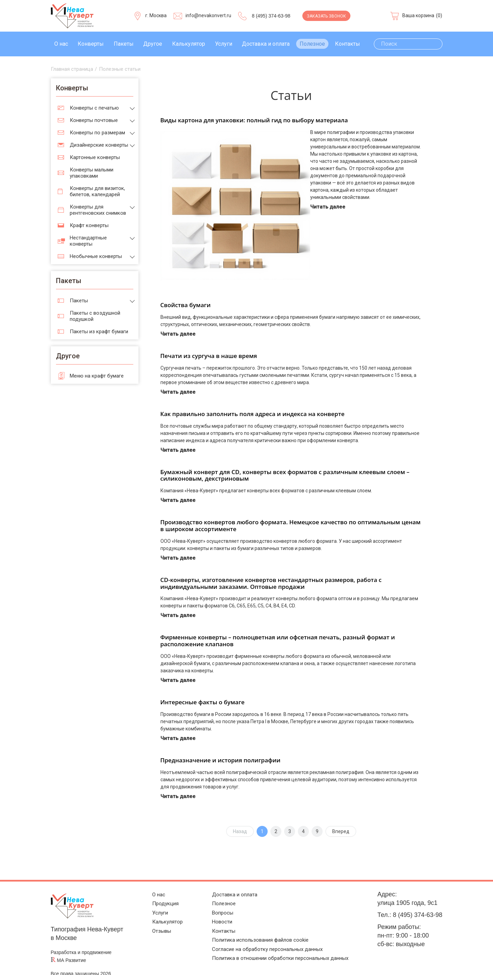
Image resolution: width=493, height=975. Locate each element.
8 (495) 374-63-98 (271, 16)
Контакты (347, 44)
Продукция (157, 893)
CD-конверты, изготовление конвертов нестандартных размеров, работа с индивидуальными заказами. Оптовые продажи (271, 570)
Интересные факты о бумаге (202, 690)
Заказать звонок (326, 16)
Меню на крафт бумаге (97, 376)
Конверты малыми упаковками (91, 173)
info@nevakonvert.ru (208, 15)
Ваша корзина (418, 15)
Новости (209, 915)
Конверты (91, 44)
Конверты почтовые (94, 120)
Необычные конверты (96, 256)
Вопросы (210, 904)
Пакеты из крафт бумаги (99, 331)
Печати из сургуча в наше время (208, 343)
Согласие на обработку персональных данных (262, 947)
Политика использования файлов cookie (254, 936)
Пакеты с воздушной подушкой (95, 316)
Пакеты (124, 44)
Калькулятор (188, 44)
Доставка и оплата (266, 44)
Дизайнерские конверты (99, 145)
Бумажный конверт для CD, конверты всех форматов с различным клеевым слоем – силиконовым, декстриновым (285, 463)
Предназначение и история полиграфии (220, 748)
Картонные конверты (95, 157)
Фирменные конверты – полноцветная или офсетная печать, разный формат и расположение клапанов (277, 628)
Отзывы (153, 925)
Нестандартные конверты (88, 241)
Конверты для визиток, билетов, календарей (97, 191)
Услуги (223, 44)
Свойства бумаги (185, 292)
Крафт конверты (89, 225)
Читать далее (329, 207)
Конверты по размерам (97, 133)
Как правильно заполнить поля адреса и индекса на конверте (252, 401)
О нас (61, 44)
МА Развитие (71, 948)
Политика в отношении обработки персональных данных (278, 957)
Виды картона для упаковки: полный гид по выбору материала (254, 120)
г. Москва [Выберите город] (156, 15)
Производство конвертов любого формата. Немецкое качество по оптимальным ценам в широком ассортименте (290, 513)
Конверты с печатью (94, 108)
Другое (152, 44)
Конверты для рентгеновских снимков (98, 210)
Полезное (312, 44)
